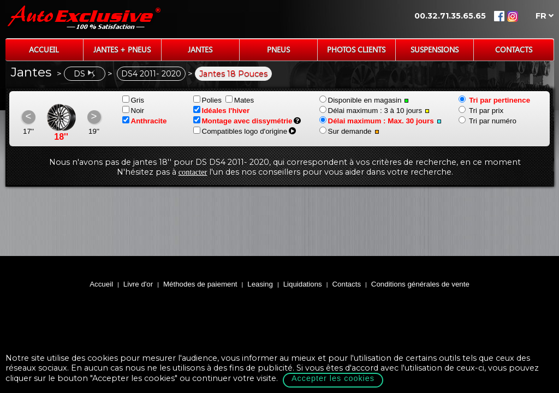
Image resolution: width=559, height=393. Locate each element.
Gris (133, 100)
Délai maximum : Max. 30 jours (380, 121)
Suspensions (435, 49)
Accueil (44, 49)
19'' (93, 131)
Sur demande (349, 131)
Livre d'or (138, 284)
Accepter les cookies (333, 378)
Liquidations (302, 284)
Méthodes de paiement (200, 284)
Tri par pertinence (495, 100)
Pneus (278, 49)
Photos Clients (356, 49)
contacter (193, 172)
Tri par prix (481, 110)
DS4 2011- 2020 (151, 74)
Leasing (260, 284)
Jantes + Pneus (122, 49)
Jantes (200, 49)
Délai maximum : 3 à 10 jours (374, 110)
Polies (207, 100)
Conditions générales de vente (420, 284)
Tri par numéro (487, 121)
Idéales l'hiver (221, 110)
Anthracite (144, 121)
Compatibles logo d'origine (240, 131)
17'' (28, 131)
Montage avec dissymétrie (243, 121)
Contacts (513, 49)
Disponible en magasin (364, 100)
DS (85, 74)
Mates (239, 100)
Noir (133, 110)
